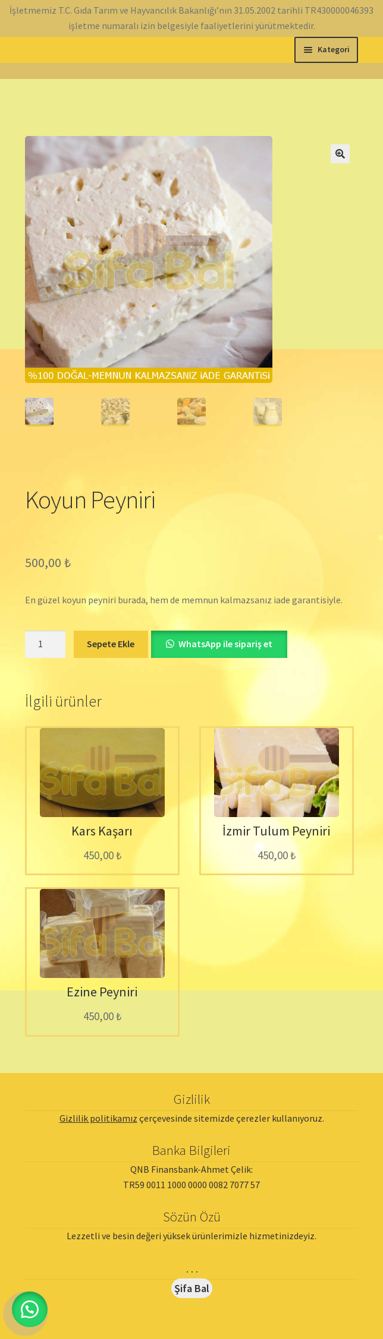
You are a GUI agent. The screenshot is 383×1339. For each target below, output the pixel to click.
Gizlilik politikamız (98, 1118)
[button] (340, 153)
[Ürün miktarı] (45, 644)
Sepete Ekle (110, 644)
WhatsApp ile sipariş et (225, 644)
